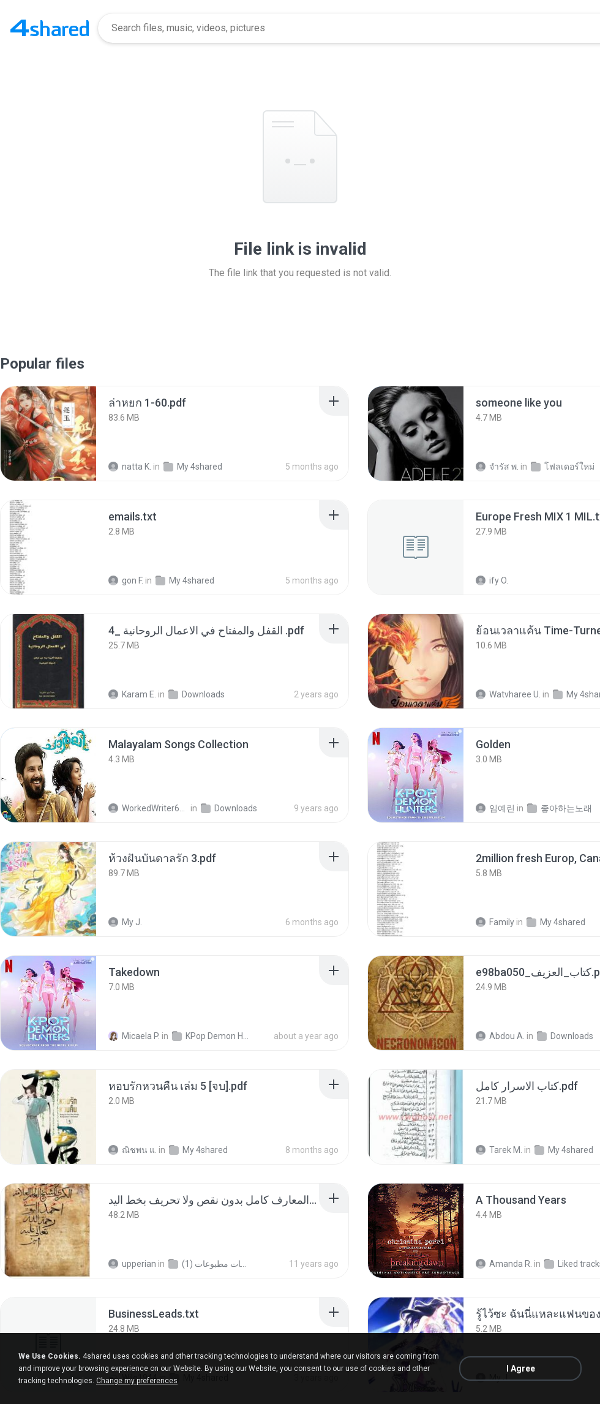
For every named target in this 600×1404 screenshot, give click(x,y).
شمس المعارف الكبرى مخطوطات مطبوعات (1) (208, 1264)
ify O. (492, 580)
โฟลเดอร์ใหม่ (562, 466)
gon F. (125, 580)
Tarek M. (499, 1150)
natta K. (129, 466)
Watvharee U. (508, 694)
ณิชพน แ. (132, 1150)
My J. (125, 922)
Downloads (196, 694)
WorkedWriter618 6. (148, 808)
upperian (132, 1264)
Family (495, 922)
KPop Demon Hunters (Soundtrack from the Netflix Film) (212, 1036)
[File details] (48, 433)
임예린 (495, 808)
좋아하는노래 (559, 808)
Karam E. (132, 694)
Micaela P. (134, 1036)
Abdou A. (500, 1036)
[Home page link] (49, 28)
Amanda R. (504, 1264)
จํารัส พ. (497, 466)
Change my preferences (137, 1380)
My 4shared (192, 466)
